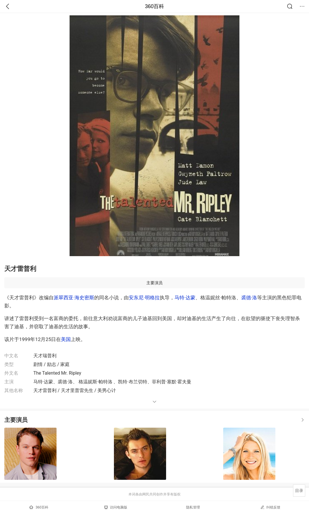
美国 (66, 339)
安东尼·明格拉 (144, 297)
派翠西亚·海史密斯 (74, 297)
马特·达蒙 (185, 297)
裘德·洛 (249, 297)
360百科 (154, 6)
